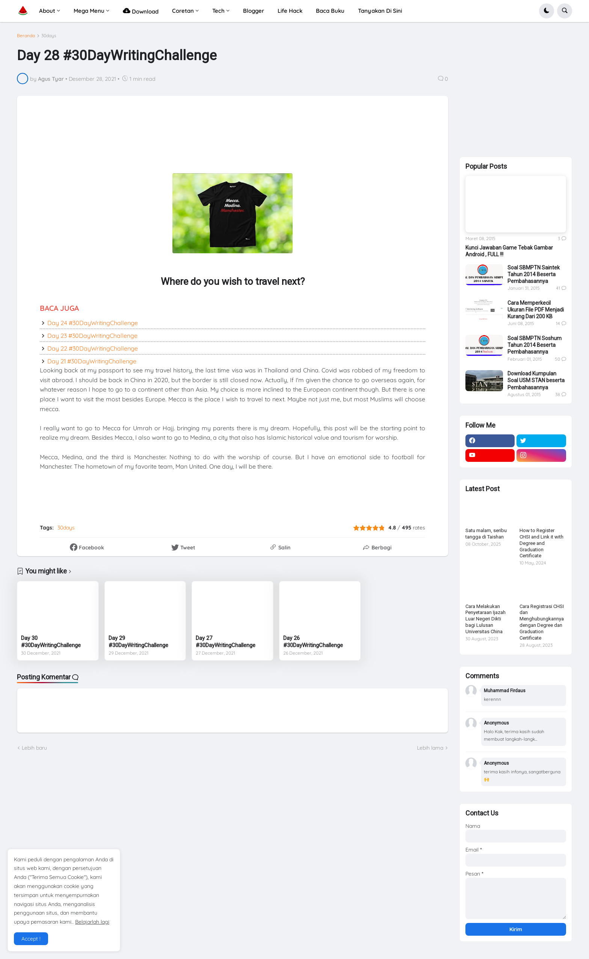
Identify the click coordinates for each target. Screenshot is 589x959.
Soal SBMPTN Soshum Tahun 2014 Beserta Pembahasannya (534, 345)
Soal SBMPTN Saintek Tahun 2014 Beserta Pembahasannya (533, 274)
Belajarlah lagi (92, 921)
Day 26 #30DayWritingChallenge (313, 642)
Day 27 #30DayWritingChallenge (225, 642)
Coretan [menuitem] (183, 10)
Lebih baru (34, 747)
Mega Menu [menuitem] (89, 10)
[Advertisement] (209, 135)
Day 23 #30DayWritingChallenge (92, 335)
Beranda (26, 35)
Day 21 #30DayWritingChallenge (91, 361)
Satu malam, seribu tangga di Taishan (486, 534)
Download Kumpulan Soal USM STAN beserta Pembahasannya (536, 380)
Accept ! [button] (31, 938)
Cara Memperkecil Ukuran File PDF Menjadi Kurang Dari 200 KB (535, 309)
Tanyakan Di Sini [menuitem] (380, 10)
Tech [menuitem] (218, 10)
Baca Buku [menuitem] (330, 10)
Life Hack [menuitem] (290, 10)
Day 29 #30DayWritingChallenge (138, 642)
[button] (546, 10)
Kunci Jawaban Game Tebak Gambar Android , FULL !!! (509, 251)
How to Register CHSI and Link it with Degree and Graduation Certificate (541, 543)
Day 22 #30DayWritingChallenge (92, 348)
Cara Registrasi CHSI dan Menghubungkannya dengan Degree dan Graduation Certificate (542, 622)
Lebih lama (430, 747)
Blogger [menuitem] (253, 10)
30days (48, 35)
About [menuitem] (47, 10)
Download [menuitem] (141, 10)
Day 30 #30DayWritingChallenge (51, 642)
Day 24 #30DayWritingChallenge (92, 323)
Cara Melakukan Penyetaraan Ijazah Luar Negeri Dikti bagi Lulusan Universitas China (485, 619)
